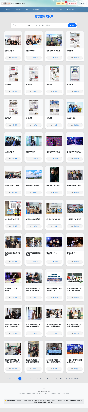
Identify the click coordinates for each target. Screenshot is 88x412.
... (51, 378)
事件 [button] (27, 9)
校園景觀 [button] (18, 9)
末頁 (61, 378)
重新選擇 (72, 3)
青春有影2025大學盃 (53, 51)
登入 (83, 3)
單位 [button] (46, 9)
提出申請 (61, 3)
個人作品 (70, 9)
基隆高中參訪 (30, 51)
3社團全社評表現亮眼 (12, 219)
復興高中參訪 (9, 51)
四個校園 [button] (8, 9)
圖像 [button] (53, 9)
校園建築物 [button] (36, 9)
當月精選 (70, 51)
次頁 (55, 378)
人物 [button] (61, 9)
